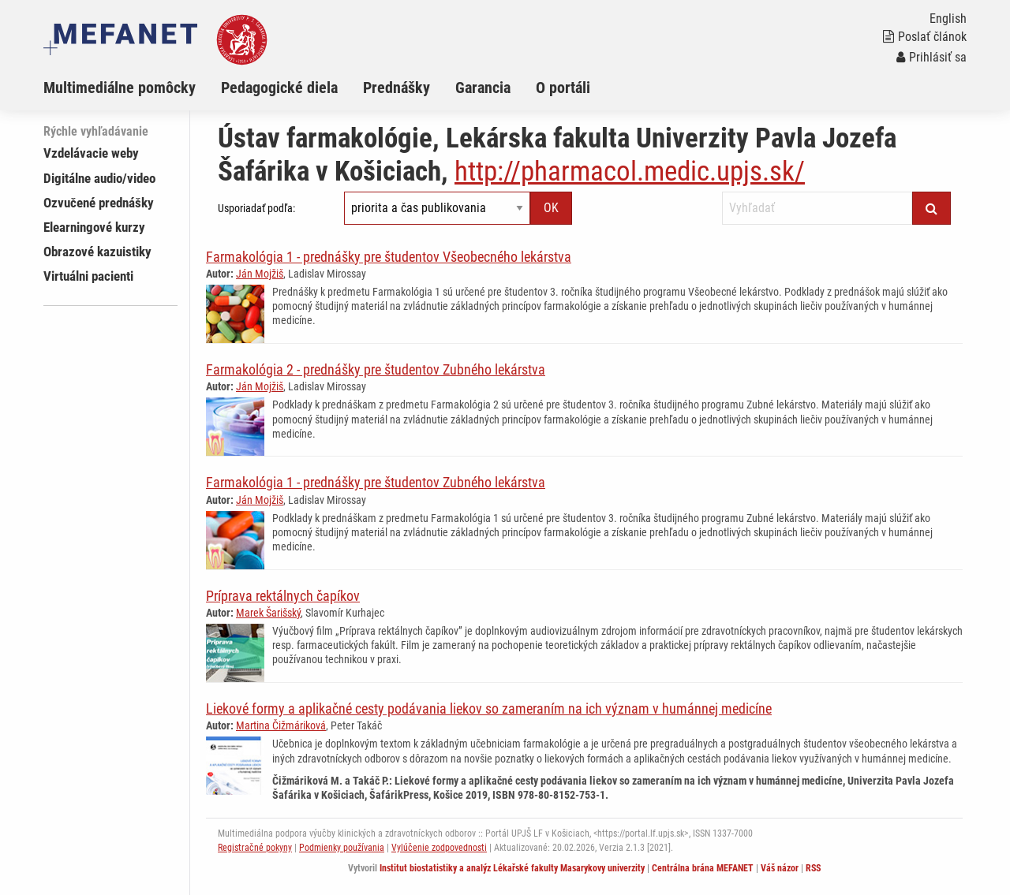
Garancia (483, 87)
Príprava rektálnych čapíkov (283, 595)
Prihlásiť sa (931, 57)
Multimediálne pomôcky (119, 87)
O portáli (563, 87)
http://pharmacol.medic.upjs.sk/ (629, 171)
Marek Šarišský (268, 612)
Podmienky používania (341, 847)
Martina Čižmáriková (281, 725)
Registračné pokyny (255, 847)
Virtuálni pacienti (88, 276)
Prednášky (396, 87)
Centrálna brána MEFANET (703, 868)
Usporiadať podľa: (256, 208)
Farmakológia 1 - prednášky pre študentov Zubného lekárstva (375, 482)
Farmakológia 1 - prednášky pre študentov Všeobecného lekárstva (388, 256)
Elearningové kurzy (94, 227)
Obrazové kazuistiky (97, 251)
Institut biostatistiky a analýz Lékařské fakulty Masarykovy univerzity (512, 868)
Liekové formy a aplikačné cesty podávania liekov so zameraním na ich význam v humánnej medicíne (489, 708)
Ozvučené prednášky (98, 203)
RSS (813, 868)
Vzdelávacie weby (91, 153)
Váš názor (780, 868)
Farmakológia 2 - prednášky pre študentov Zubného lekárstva (375, 369)
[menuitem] (132, 87)
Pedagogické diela (279, 87)
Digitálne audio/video (99, 178)
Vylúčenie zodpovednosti (439, 847)
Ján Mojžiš (259, 273)
